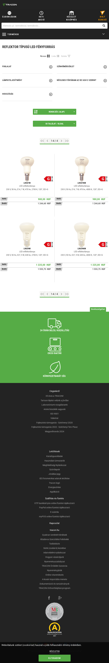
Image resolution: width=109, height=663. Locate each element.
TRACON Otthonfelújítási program (54, 588)
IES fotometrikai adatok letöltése (54, 478)
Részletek (54, 651)
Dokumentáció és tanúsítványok (54, 584)
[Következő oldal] (61, 141)
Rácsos (43, 56)
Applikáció (54, 492)
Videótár (54, 418)
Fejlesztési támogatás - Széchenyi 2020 (54, 422)
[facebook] (49, 598)
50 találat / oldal (60, 123)
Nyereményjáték (54, 570)
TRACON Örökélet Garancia (54, 566)
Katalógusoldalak (54, 456)
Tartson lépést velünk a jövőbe (54, 400)
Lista (54, 56)
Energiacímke (54, 487)
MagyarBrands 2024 (54, 431)
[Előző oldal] (47, 141)
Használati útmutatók (54, 461)
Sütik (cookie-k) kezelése (54, 548)
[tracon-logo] (9, 5)
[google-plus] (60, 598)
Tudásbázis (54, 543)
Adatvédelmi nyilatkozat (54, 552)
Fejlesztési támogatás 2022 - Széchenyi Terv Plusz (54, 427)
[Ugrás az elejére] (42, 141)
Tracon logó (54, 483)
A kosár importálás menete (54, 579)
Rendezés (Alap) (54, 112)
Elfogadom (54, 658)
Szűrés (64, 56)
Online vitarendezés (54, 575)
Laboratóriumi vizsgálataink (55, 405)
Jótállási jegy (54, 474)
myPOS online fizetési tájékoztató (54, 516)
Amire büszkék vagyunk (54, 409)
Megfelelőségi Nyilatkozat (54, 465)
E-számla (54, 512)
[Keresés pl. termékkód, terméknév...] (54, 26)
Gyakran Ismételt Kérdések (54, 535)
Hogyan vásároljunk (54, 557)
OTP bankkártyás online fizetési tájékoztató (54, 503)
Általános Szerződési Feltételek (54, 539)
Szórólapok (54, 469)
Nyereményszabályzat (54, 561)
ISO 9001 (54, 414)
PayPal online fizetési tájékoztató (54, 507)
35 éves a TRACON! (55, 396)
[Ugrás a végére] (66, 141)
